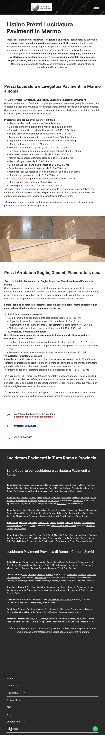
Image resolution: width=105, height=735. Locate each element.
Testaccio (33, 538)
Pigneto (52, 513)
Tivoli (24, 574)
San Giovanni (12, 538)
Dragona (63, 612)
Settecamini (53, 516)
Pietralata (43, 513)
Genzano (82, 562)
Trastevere (23, 538)
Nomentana (22, 510)
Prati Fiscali (18, 491)
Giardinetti (11, 513)
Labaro (86, 488)
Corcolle (43, 516)
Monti (84, 535)
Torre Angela (83, 513)
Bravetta (77, 522)
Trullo (32, 525)
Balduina (47, 485)
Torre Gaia (61, 503)
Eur (18, 497)
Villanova (41, 574)
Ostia (9, 612)
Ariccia (50, 562)
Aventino (43, 538)
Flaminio (58, 535)
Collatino (60, 513)
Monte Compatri (59, 565)
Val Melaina (65, 488)
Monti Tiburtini (23, 513)
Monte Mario (36, 485)
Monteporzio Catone (42, 565)
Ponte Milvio (53, 488)
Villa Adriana (40, 577)
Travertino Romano (19, 178)
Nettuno (71, 619)
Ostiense (75, 497)
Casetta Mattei (88, 522)
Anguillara (41, 587)
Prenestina (42, 510)
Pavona (34, 568)
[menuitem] (52, 668)
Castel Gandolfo (61, 562)
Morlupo (71, 590)
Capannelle (78, 500)
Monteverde (43, 522)
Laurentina (55, 497)
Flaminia (90, 485)
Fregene (40, 609)
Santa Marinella (64, 600)
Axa (79, 612)
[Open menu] (97, 7)
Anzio (64, 619)
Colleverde (91, 574)
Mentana (82, 574)
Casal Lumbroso (14, 525)
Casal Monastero (67, 516)
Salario (66, 535)
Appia (93, 497)
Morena (46, 497)
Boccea (60, 522)
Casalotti (69, 522)
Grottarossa (41, 491)
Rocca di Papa (25, 565)
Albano (35, 562)
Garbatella (66, 497)
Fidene (26, 488)
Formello (72, 587)
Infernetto (32, 500)
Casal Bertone (82, 516)
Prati (44, 535)
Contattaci (10, 202)
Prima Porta (76, 488)
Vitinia (26, 612)
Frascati (73, 562)
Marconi (32, 497)
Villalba (49, 574)
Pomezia (29, 619)
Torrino (24, 497)
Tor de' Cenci (53, 500)
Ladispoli (52, 600)
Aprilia (43, 619)
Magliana (23, 522)
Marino (43, 562)
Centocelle (91, 510)
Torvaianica (81, 619)
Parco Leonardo (52, 609)
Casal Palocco (69, 525)
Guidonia (32, 574)
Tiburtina (32, 510)
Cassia (55, 485)
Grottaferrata (12, 565)
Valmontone (51, 568)
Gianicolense (56, 525)
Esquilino (92, 535)
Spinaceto (42, 500)
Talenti (33, 488)
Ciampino (27, 562)
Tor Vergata (34, 516)
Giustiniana (64, 485)
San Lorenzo (75, 535)
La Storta (81, 485)
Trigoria (39, 612)
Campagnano (53, 587)
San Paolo (84, 497)
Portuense (32, 522)
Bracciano (31, 587)
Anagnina (11, 500)
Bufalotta (18, 488)
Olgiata (73, 485)
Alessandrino (22, 516)
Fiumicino (31, 609)
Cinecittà (82, 510)
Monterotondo (13, 577)
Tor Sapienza (71, 513)
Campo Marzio (54, 538)
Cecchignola (21, 500)
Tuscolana (72, 510)
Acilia (39, 497)
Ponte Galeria (20, 528)
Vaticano (37, 535)
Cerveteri (10, 593)
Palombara (72, 574)
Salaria (10, 488)
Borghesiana (61, 510)
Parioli (50, 535)
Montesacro (42, 488)
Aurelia (53, 522)
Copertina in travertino (20, 321)
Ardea (37, 619)
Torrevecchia (23, 485)
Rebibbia (34, 513)
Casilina (51, 510)
